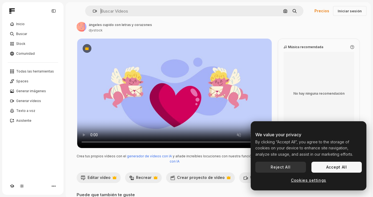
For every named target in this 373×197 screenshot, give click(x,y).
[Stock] (33, 43)
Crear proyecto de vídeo (200, 179)
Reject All (280, 167)
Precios (321, 10)
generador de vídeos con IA (149, 156)
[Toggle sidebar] (53, 11)
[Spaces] (33, 81)
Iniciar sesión (350, 11)
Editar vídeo (98, 179)
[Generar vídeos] (33, 101)
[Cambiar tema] (22, 186)
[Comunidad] (33, 53)
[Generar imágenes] (33, 91)
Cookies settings (308, 180)
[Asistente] (33, 120)
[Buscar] (33, 34)
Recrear (143, 179)
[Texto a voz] (33, 110)
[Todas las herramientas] (33, 71)
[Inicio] (33, 24)
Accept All (336, 167)
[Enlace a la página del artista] (81, 27)
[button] (92, 11)
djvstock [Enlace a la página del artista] (96, 30)
